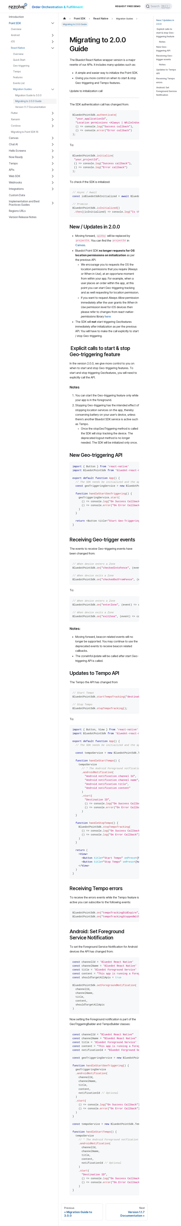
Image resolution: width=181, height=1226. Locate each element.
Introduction (16, 17)
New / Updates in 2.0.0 (165, 22)
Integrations (16, 189)
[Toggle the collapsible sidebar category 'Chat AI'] (53, 144)
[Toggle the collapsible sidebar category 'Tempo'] (53, 163)
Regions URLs (17, 211)
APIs (11, 169)
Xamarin (15, 119)
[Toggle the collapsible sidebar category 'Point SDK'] (53, 23)
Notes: (162, 64)
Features (18, 77)
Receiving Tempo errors (165, 80)
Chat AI (13, 144)
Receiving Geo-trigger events (164, 57)
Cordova (16, 125)
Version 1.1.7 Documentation (30, 107)
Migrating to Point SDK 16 (24, 131)
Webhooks (15, 182)
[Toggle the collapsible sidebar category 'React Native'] (53, 48)
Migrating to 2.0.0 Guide (28, 101)
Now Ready (16, 157)
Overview (16, 29)
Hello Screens (17, 150)
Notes (162, 41)
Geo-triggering (21, 65)
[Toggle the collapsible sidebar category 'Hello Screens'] (53, 151)
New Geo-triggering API (163, 49)
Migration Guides (22, 89)
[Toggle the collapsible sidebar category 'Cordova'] (53, 126)
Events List (19, 83)
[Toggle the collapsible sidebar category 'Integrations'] (53, 189)
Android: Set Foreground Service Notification (166, 91)
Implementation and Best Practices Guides (24, 203)
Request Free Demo (127, 6)
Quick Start (19, 59)
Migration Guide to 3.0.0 (28, 95)
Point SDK (15, 23)
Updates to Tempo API (166, 71)
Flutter (14, 113)
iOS (13, 41)
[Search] (158, 6)
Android (15, 35)
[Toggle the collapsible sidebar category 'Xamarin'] (53, 119)
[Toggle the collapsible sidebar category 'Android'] (53, 35)
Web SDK (14, 176)
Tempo (17, 71)
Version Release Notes (22, 217)
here (108, 316)
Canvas (13, 138)
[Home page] (64, 18)
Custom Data (17, 195)
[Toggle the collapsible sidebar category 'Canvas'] (53, 138)
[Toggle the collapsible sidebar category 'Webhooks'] (53, 182)
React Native (18, 47)
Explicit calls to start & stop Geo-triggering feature (165, 33)
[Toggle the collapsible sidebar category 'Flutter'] (53, 113)
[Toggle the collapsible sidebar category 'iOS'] (53, 41)
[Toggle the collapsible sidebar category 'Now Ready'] (53, 157)
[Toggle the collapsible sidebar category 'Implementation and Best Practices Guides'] (53, 203)
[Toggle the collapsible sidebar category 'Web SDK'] (53, 176)
